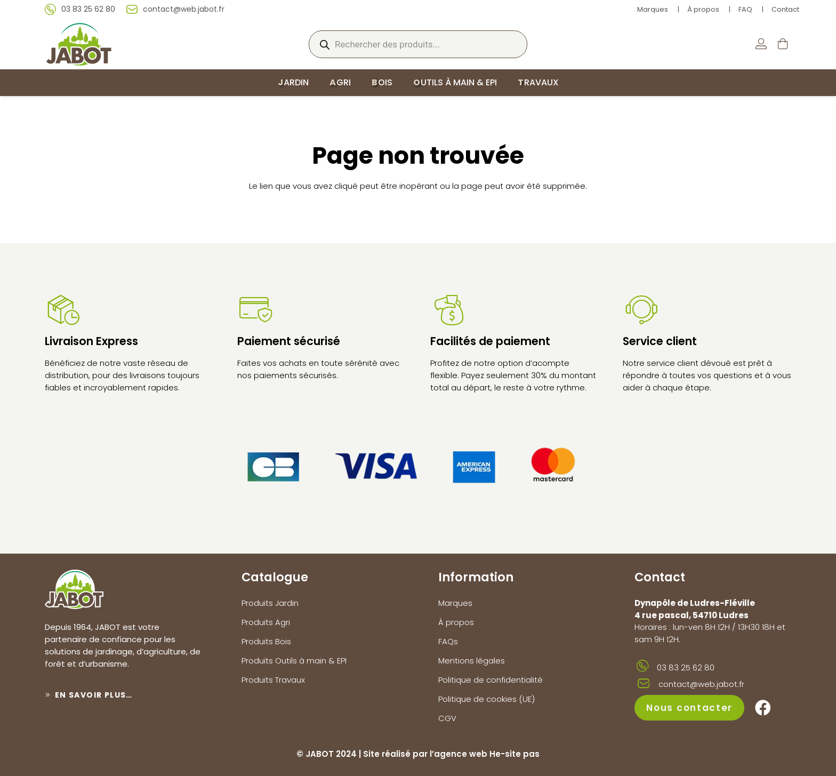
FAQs (448, 641)
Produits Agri (266, 622)
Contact (785, 9)
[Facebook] (763, 708)
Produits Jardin (270, 603)
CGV (447, 718)
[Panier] (782, 44)
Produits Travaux (273, 679)
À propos (703, 9)
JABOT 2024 (331, 753)
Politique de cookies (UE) (486, 699)
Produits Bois (266, 641)
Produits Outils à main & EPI (294, 660)
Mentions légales (471, 660)
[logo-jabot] (78, 44)
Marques (652, 9)
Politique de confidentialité (490, 679)
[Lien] (761, 44)
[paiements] (418, 464)
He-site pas (514, 753)
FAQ (745, 9)
